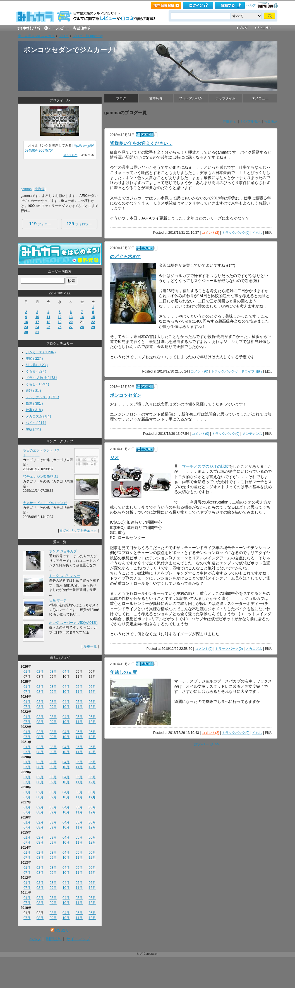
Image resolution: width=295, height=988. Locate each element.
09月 (52, 692)
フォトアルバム (190, 98)
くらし (257, 233)
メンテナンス (252, 434)
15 (93, 317)
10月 (66, 692)
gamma (26, 189)
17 (37, 322)
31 (37, 332)
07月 (26, 692)
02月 (40, 672)
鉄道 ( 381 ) (34, 403)
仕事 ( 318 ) (34, 410)
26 (59, 327)
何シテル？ (70, 155)
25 (48, 327)
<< (50, 293)
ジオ (114, 457)
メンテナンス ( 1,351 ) (42, 397)
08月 (40, 692)
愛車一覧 (90, 646)
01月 (26, 672)
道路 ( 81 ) (33, 391)
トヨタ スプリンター (64, 576)
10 (37, 317)
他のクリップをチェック (78, 531)
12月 (91, 692)
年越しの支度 (123, 672)
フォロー (40, 223)
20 (71, 322)
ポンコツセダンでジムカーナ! (69, 50)
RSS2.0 (61, 930)
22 (93, 322)
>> (69, 293)
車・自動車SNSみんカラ (36, 36)
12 (59, 317)
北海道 (40, 189)
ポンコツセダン (125, 395)
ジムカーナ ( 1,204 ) (41, 352)
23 (26, 327)
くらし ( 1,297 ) (37, 384)
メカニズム (254, 649)
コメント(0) (199, 371)
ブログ (64, 36)
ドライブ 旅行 (251, 371)
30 (26, 332)
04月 (66, 672)
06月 (91, 687)
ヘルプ (251, 5)
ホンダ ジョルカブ (63, 551)
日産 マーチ (58, 600)
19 (59, 322)
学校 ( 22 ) (33, 429)
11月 (79, 692)
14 (82, 317)
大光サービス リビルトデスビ (45, 503)
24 (37, 327)
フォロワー (79, 223)
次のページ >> (206, 744)
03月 (52, 672)
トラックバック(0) (236, 233)
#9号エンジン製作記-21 (40, 477)
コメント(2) (210, 233)
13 (71, 317)
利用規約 (54, 939)
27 (71, 327)
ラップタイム (225, 98)
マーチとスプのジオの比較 (205, 466)
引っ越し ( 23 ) (37, 365)
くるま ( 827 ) (36, 371)
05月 (79, 687)
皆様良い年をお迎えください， (141, 143)
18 (48, 322)
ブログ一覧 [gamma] (88, 36)
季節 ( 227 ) (34, 359)
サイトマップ (78, 939)
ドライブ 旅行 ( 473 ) (41, 378)
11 (48, 317)
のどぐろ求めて (125, 256)
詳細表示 (229, 121)
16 (26, 322)
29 (93, 327)
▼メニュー (260, 98)
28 (82, 327)
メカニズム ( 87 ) (38, 416)
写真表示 (270, 121)
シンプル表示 (251, 121)
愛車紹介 (156, 98)
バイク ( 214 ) (36, 423)
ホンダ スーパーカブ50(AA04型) (73, 623)
